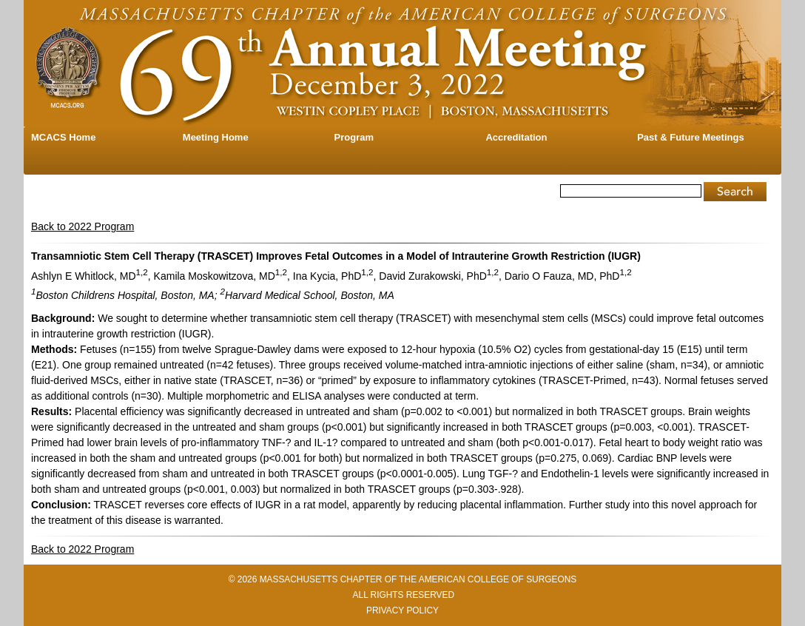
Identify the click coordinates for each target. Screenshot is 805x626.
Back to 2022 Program (82, 226)
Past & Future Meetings (690, 137)
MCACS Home (63, 137)
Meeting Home (216, 137)
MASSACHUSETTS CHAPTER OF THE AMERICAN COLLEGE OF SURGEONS (418, 579)
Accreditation (516, 137)
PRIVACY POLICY (402, 610)
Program (354, 137)
